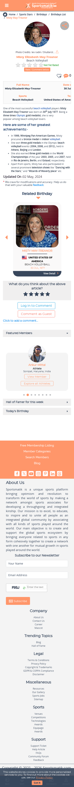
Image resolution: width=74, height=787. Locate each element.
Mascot (39, 628)
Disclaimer (38, 674)
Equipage (38, 728)
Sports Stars (26, 14)
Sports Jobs (38, 695)
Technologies (38, 721)
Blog (37, 463)
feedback (38, 185)
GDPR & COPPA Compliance (38, 670)
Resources (38, 688)
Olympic (20, 115)
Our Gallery (38, 692)
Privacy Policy (44, 777)
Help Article (38, 749)
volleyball (55, 139)
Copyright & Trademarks (38, 667)
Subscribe (18, 601)
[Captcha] (37, 587)
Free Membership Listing (37, 445)
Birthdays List (58, 14)
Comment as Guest (36, 314)
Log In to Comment (36, 305)
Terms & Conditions (38, 660)
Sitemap (38, 699)
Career (38, 624)
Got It (37, 783)
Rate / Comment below (37, 69)
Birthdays (42, 14)
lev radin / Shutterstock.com (35, 52)
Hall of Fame (38, 645)
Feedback (38, 760)
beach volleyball (42, 108)
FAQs (38, 753)
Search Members (37, 457)
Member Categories (37, 451)
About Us (39, 617)
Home (11, 14)
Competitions (38, 717)
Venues (39, 713)
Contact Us (39, 621)
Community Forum (38, 756)
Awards (38, 724)
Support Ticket (38, 746)
